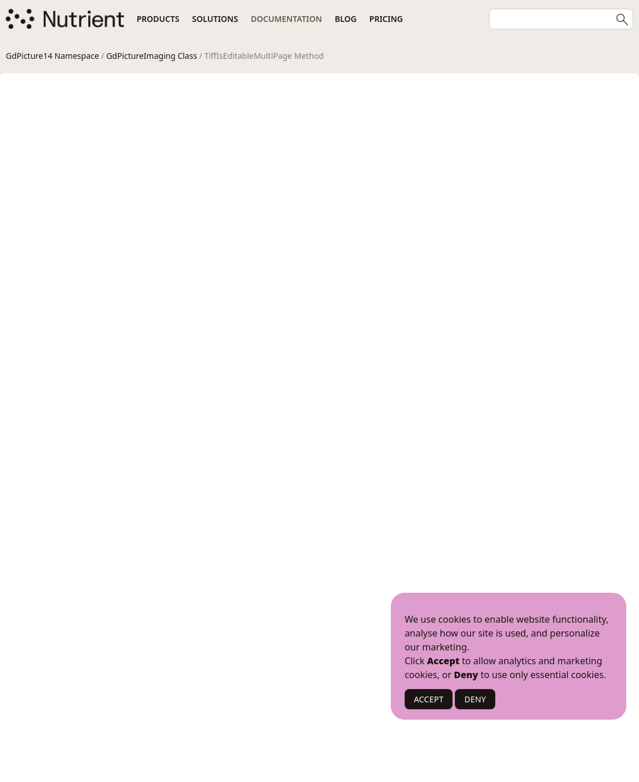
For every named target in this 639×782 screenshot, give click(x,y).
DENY (475, 699)
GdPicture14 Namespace (52, 55)
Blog (346, 18)
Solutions (215, 18)
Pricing (386, 18)
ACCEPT (429, 699)
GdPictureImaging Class (151, 55)
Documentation (286, 18)
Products (158, 18)
